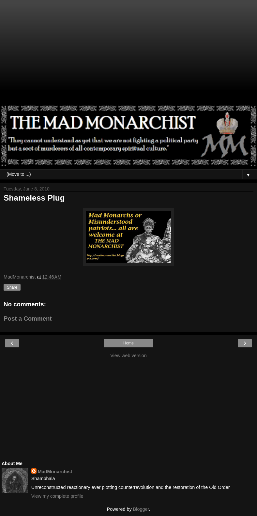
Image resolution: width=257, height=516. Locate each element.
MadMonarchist (55, 471)
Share (12, 287)
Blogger (141, 509)
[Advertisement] (128, 55)
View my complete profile (57, 496)
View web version (128, 355)
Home (128, 343)
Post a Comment (28, 318)
